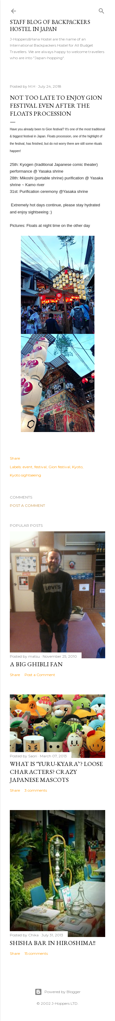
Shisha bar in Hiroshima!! (52, 943)
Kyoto (77, 467)
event (28, 467)
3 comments (36, 790)
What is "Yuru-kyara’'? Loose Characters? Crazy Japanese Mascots (56, 772)
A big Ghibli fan (36, 664)
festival (40, 467)
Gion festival (59, 467)
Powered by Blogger (58, 992)
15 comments (36, 953)
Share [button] (15, 458)
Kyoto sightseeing (25, 475)
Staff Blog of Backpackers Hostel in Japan (50, 25)
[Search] (101, 10)
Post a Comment (27, 505)
